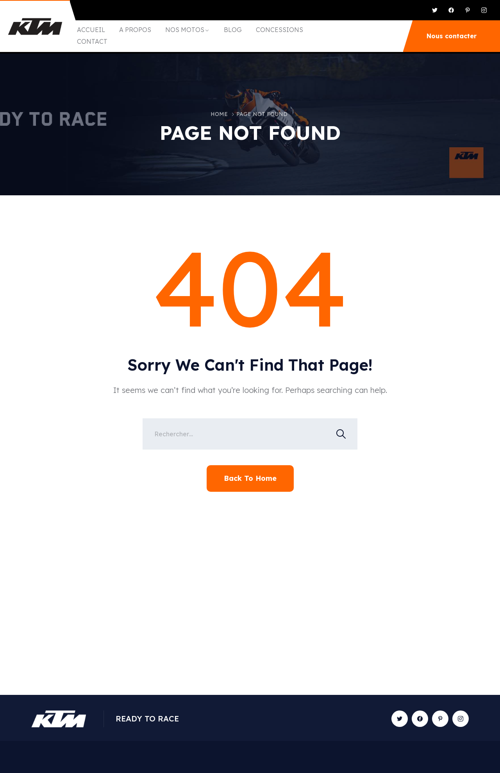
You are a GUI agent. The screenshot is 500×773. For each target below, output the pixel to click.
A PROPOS (135, 30)
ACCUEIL (91, 30)
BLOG (233, 30)
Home (219, 114)
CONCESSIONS (279, 30)
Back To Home (250, 478)
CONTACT (92, 41)
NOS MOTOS (184, 30)
